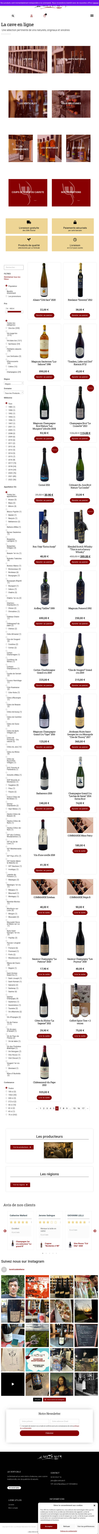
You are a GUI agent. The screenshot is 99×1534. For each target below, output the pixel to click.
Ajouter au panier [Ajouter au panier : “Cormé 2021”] (44, 500)
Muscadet (13, 917)
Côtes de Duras (13, 725)
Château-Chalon (13, 617)
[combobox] (14, 383)
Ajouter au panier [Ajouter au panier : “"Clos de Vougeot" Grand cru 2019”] (80, 685)
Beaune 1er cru (14, 553)
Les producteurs (49, 1136)
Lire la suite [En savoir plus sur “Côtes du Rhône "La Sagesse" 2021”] (44, 1036)
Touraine (13, 1008)
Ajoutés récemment (11, 292)
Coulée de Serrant (14, 674)
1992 (11, 413)
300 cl (12, 1098)
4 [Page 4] (50, 1108)
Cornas (12, 648)
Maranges (13, 880)
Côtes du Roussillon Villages (11, 761)
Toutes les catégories (11, 324)
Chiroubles (14, 611)
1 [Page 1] (40, 1108)
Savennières (14, 1005)
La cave (11, 1504)
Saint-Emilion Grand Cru (12, 974)
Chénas (12, 629)
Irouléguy (13, 869)
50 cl (12, 1105)
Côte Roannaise (13, 688)
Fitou (11, 788)
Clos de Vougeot (13, 640)
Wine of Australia (13, 1074)
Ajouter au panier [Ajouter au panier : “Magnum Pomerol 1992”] (80, 624)
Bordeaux (13, 572)
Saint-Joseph (15, 978)
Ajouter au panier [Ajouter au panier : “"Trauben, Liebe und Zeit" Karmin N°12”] (80, 377)
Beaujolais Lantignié (12, 540)
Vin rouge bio (12, 334)
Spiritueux (14, 344)
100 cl (12, 1092)
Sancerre (13, 985)
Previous (4, 1230)
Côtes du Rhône (13, 753)
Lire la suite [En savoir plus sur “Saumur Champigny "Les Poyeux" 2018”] (80, 974)
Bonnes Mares (14, 566)
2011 (11, 443)
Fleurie (12, 792)
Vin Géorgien (14, 1051)
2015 (11, 456)
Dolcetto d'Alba (14, 775)
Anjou (11, 503)
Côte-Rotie (14, 692)
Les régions (49, 1174)
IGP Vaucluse (15, 866)
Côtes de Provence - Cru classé (13, 739)
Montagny (13, 896)
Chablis (12, 592)
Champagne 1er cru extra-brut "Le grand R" (23, 1244)
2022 (12, 480)
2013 (11, 450)
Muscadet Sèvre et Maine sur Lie (13, 924)
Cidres (12, 367)
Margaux (13, 890)
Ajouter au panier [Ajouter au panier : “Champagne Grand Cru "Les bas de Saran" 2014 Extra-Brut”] (80, 809)
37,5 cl (12, 1102)
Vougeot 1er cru (13, 1064)
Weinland (13, 1068)
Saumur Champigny (12, 998)
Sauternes (13, 1002)
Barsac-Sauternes (14, 533)
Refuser (66, 1526)
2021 (12, 476)
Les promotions (14, 296)
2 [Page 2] (43, 1108)
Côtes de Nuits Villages (13, 732)
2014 (11, 453)
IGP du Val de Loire (12, 842)
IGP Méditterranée (14, 849)
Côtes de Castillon (14, 718)
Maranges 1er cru (14, 886)
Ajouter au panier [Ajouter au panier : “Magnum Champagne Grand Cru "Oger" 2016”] (44, 747)
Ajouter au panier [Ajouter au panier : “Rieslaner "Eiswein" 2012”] (80, 315)
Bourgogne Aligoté (14, 582)
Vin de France (12, 1023)
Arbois (12, 506)
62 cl (11, 1108)
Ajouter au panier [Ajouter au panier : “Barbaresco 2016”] (44, 809)
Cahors (12, 589)
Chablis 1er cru (14, 598)
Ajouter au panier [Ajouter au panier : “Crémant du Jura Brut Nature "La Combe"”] (80, 500)
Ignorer (96, 3)
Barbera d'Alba (14, 527)
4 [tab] (53, 1253)
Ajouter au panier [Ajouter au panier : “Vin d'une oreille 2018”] (44, 870)
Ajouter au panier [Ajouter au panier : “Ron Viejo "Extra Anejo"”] (44, 562)
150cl (12, 1095)
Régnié (12, 968)
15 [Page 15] (74, 1108)
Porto (11, 955)
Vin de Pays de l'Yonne (13, 1037)
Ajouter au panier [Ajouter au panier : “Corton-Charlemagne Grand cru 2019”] (44, 685)
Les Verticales (14, 356)
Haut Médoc (14, 809)
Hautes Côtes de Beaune (13, 815)
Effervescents (12, 362)
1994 (11, 417)
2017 (12, 463)
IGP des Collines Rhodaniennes (14, 836)
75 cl (12, 1115)
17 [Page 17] (83, 1108)
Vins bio (14, 328)
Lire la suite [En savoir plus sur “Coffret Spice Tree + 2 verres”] (80, 1036)
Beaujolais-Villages (11, 547)
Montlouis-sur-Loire (13, 909)
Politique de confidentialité (68, 1531)
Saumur (12, 992)
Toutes (11, 1088)
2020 (12, 473)
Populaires (12, 286)
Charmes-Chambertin (13, 604)
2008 (11, 433)
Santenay (13, 988)
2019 (12, 470)
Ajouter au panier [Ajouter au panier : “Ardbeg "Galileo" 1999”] (44, 624)
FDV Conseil (32, 1527)
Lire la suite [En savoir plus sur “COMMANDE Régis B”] (80, 913)
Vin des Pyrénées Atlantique (14, 1047)
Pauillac (12, 938)
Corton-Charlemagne (13, 654)
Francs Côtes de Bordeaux (13, 798)
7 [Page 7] (60, 1108)
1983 (11, 407)
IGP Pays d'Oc (14, 856)
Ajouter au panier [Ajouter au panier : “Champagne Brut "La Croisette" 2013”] (80, 439)
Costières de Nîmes (12, 660)
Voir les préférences (86, 1526)
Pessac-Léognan (13, 944)
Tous (10, 404)
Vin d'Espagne (14, 1017)
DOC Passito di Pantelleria (13, 768)
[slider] (6, 311)
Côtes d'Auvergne (14, 699)
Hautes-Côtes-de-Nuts (14, 829)
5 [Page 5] (53, 1108)
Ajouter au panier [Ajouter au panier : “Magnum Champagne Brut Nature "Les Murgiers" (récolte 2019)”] (44, 439)
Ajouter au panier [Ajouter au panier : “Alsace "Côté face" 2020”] (44, 315)
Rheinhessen (14, 958)
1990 (11, 410)
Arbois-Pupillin (14, 512)
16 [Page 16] (79, 1108)
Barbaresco (14, 522)
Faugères (13, 785)
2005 (11, 430)
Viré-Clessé (14, 1058)
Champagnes (14, 372)
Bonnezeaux (14, 569)
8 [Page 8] (63, 1108)
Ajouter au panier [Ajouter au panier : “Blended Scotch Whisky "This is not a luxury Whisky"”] (80, 562)
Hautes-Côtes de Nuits (13, 822)
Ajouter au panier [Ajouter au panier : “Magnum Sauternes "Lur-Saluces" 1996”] (44, 377)
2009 (11, 437)
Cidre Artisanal (14, 634)
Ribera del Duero (13, 964)
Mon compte (13, 1508)
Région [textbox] (8, 384)
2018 (12, 466)
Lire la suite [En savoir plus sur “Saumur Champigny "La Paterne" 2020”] (44, 974)
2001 (11, 427)
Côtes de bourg (14, 712)
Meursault (13, 893)
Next (94, 1230)
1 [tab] (43, 1253)
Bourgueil (13, 586)
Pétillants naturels (14, 350)
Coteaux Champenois (13, 667)
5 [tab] (56, 1253)
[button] (94, 1505)
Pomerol (13, 948)
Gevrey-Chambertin (13, 805)
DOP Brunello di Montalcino (13, 781)
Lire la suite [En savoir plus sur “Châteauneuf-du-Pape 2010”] (44, 1098)
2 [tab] (46, 1253)
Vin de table (14, 1041)
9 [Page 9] (66, 1108)
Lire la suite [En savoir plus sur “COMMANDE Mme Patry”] (80, 851)
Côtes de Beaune (13, 705)
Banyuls (12, 518)
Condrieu (13, 644)
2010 (11, 440)
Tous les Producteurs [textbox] (13, 393)
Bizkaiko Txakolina (14, 559)
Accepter (49, 1526)
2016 (11, 460)
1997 (11, 423)
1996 (11, 420)
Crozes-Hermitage (14, 681)
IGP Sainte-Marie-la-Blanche (14, 862)
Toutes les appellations (12, 495)
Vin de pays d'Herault (12, 1030)
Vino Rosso (14, 1055)
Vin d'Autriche (15, 1012)
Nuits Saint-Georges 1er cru (13, 932)
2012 (11, 447)
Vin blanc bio (14, 341)
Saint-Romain (15, 982)
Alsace (12, 500)
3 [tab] (49, 1253)
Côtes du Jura (14, 747)
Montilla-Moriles (13, 902)
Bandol (12, 515)
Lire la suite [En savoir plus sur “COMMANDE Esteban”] (44, 913)
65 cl (11, 1111)
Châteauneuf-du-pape (13, 624)
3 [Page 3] (47, 1108)
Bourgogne (14, 576)
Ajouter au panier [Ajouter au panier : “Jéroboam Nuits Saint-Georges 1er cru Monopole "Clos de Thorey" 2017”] (80, 747)
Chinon (12, 608)
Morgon (12, 914)
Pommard (13, 951)
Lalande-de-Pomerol (11, 875)
